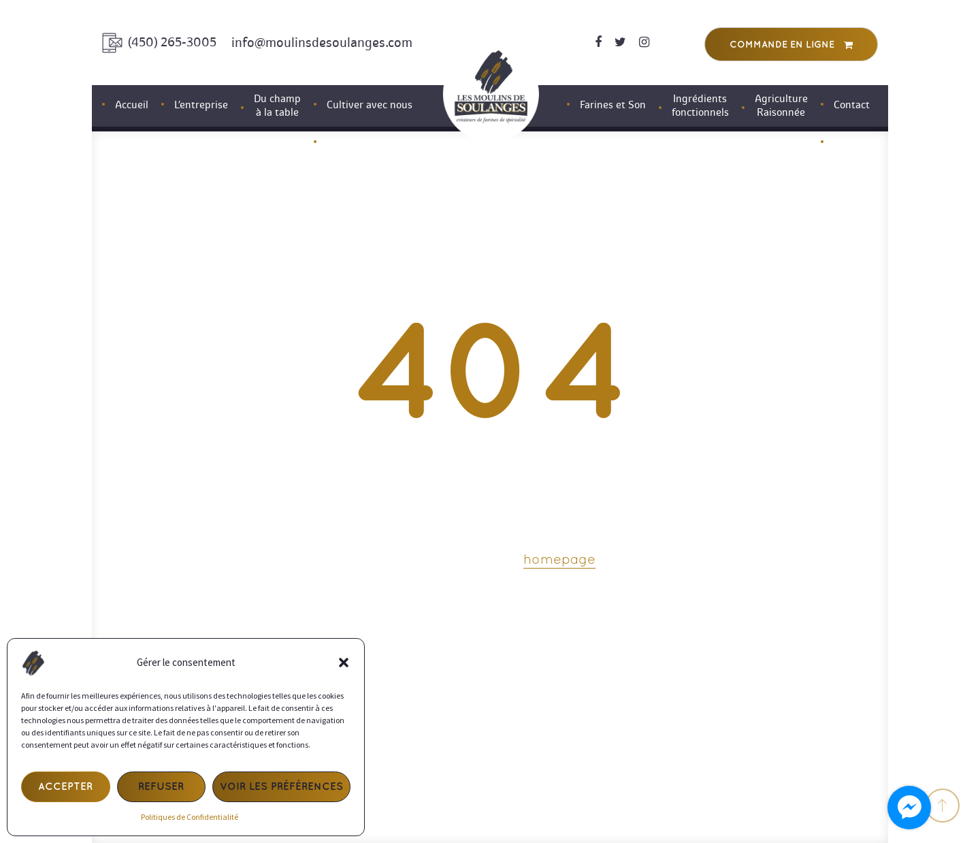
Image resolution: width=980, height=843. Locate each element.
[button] (343, 662)
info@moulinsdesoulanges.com (321, 42)
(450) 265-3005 (172, 42)
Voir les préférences (281, 787)
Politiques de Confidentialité (189, 817)
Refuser (161, 787)
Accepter (65, 787)
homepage (559, 560)
